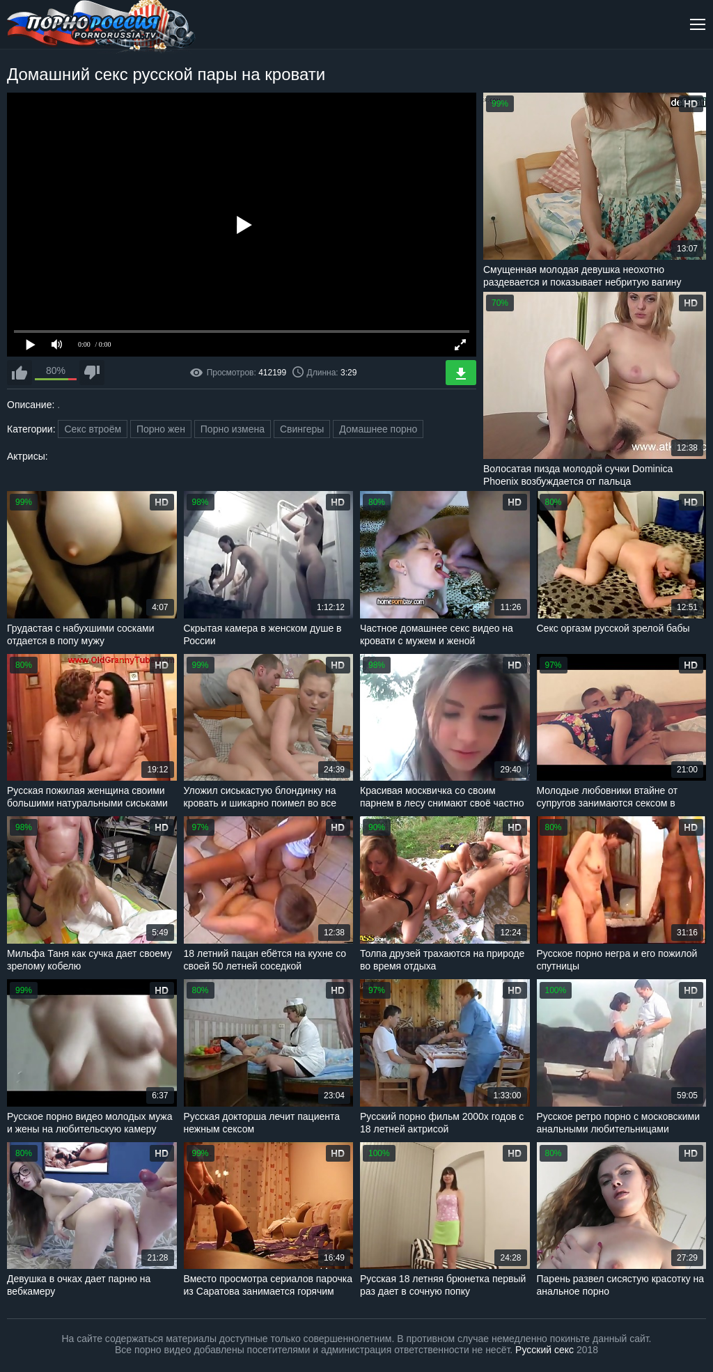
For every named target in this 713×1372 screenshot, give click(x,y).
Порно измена (233, 429)
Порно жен (160, 429)
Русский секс (544, 1349)
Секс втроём (92, 429)
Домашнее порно (378, 429)
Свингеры (302, 429)
